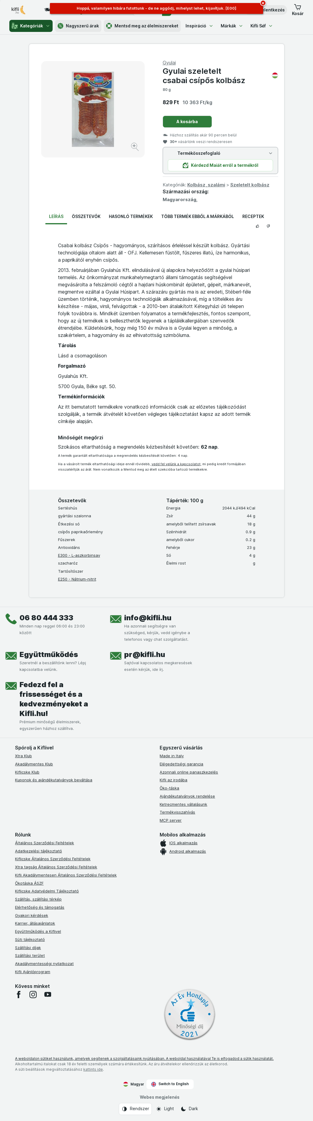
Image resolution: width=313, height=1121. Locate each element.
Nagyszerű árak (78, 26)
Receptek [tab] (253, 216)
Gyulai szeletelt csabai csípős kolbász (220, 75)
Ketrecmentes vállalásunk (183, 804)
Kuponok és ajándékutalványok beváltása (53, 779)
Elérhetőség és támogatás (39, 907)
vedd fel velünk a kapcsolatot (176, 464)
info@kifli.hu (147, 617)
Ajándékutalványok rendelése (187, 796)
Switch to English (170, 1084)
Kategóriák (31, 26)
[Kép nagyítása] (135, 148)
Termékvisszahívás (177, 812)
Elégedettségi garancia (181, 763)
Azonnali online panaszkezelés (189, 772)
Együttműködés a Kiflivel (38, 931)
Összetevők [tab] (86, 216)
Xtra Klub (23, 755)
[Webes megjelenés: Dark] (189, 1109)
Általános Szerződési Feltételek (44, 842)
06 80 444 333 (46, 617)
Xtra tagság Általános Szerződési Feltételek (56, 866)
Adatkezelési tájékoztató (38, 851)
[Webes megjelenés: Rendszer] (135, 1109)
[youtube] (47, 994)
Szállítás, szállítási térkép (38, 899)
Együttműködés (49, 654)
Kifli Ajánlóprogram (32, 971)
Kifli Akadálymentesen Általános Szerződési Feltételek (66, 875)
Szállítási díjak (28, 947)
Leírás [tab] (56, 216)
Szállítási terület (30, 955)
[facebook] (18, 994)
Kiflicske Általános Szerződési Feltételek (53, 858)
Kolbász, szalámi (206, 185)
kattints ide (93, 1069)
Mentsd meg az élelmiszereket (142, 26)
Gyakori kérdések (31, 915)
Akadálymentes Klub (34, 763)
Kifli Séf (261, 25)
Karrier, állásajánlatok (35, 923)
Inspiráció (199, 25)
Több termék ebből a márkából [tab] (197, 216)
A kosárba (187, 121)
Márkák (232, 25)
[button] (298, 10)
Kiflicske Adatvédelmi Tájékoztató (47, 891)
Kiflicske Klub (27, 772)
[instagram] (33, 994)
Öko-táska (169, 788)
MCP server (171, 820)
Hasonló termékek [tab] (131, 216)
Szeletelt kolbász (249, 185)
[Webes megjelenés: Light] (164, 1109)
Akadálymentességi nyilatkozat (44, 963)
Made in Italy (172, 755)
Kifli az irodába (173, 779)
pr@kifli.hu (144, 654)
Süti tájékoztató (30, 939)
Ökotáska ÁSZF (29, 883)
